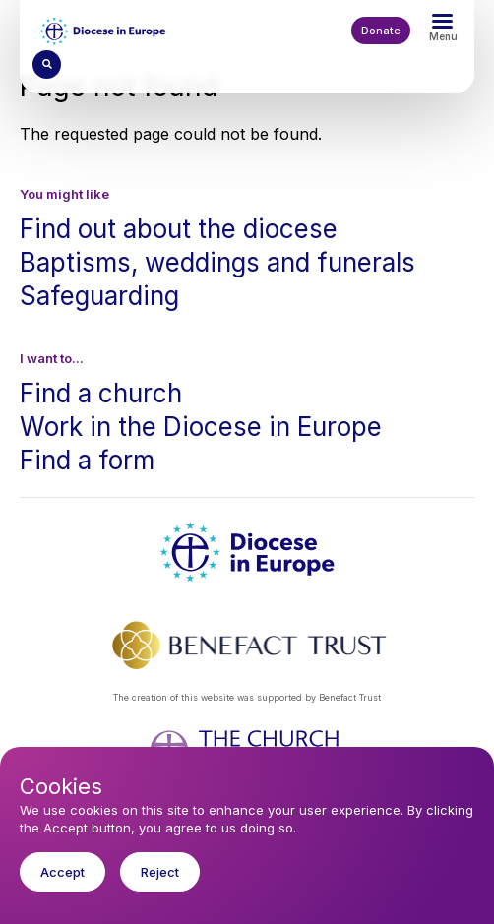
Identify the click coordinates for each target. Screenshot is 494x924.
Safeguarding (99, 295)
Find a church (101, 393)
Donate (381, 30)
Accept (62, 889)
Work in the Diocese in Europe (201, 426)
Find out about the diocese (179, 229)
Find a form (87, 460)
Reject (160, 889)
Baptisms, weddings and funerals (217, 262)
